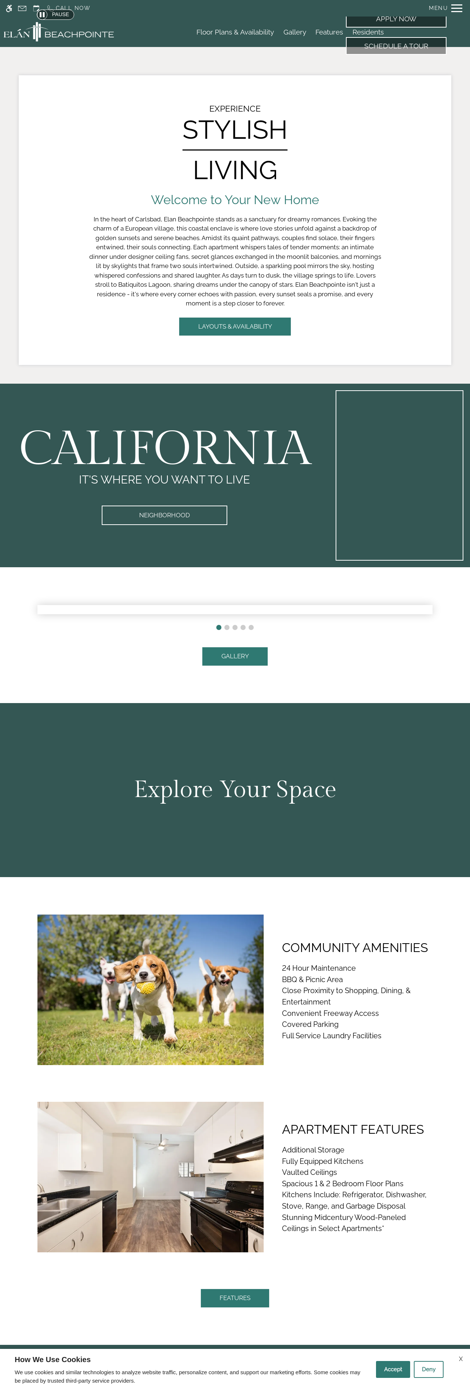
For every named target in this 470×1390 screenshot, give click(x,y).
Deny (428, 1369)
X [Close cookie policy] (461, 1358)
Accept (393, 1369)
